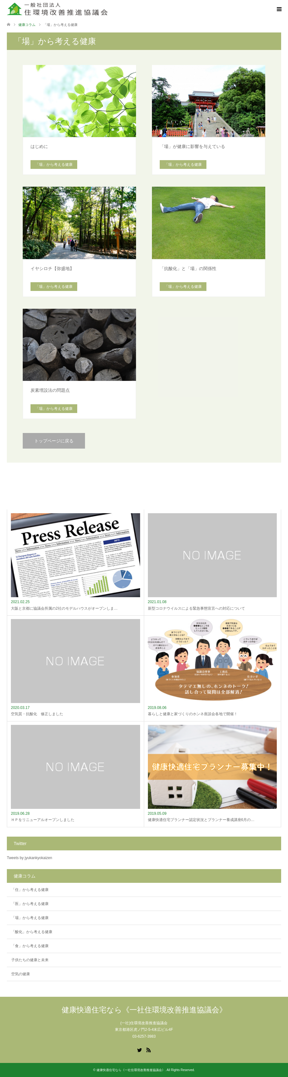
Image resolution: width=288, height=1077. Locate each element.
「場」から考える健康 (30, 918)
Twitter (139, 1049)
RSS (148, 1049)
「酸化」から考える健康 (31, 932)
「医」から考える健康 (30, 904)
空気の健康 (20, 974)
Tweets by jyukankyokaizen (29, 858)
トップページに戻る (53, 440)
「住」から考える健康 (30, 890)
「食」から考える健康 (30, 946)
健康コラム (26, 25)
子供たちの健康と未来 (30, 960)
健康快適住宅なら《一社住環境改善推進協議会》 (144, 1010)
